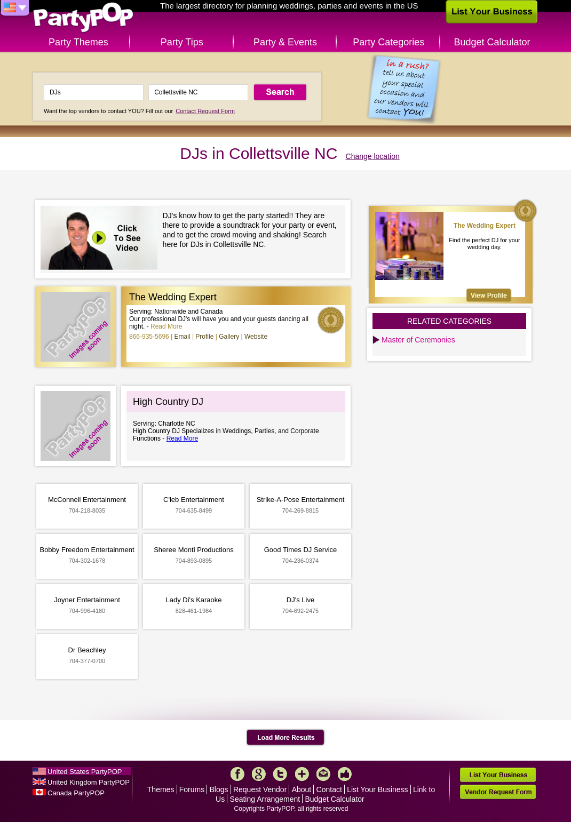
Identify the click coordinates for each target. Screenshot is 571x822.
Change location (373, 156)
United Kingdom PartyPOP (88, 782)
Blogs (219, 789)
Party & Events (285, 42)
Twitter (280, 774)
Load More (286, 738)
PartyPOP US (83, 18)
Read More (166, 326)
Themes (161, 789)
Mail (323, 774)
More (302, 774)
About (302, 789)
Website (255, 336)
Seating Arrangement (265, 799)
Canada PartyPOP (76, 793)
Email (183, 336)
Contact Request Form (205, 111)
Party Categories (388, 42)
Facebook (237, 774)
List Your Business (377, 789)
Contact (329, 789)
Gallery (229, 336)
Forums (191, 789)
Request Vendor (260, 789)
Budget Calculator (492, 42)
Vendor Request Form (497, 792)
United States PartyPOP (84, 772)
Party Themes (78, 42)
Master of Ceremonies (418, 340)
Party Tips (182, 42)
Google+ (259, 774)
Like (345, 774)
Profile (204, 336)
